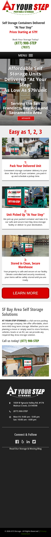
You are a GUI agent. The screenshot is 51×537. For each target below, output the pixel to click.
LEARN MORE (25, 293)
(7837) (25, 47)
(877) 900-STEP (25, 42)
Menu (22, 55)
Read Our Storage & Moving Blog (25, 448)
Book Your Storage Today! (25, 39)
